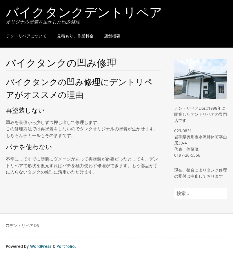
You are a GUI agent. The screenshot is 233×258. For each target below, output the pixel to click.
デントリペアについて (26, 36)
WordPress (40, 246)
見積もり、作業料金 (75, 36)
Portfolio (66, 246)
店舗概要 (112, 36)
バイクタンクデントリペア (84, 13)
